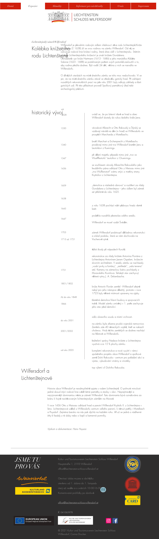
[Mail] (103, 489)
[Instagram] (108, 520)
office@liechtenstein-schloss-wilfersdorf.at (78, 468)
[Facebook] (115, 520)
